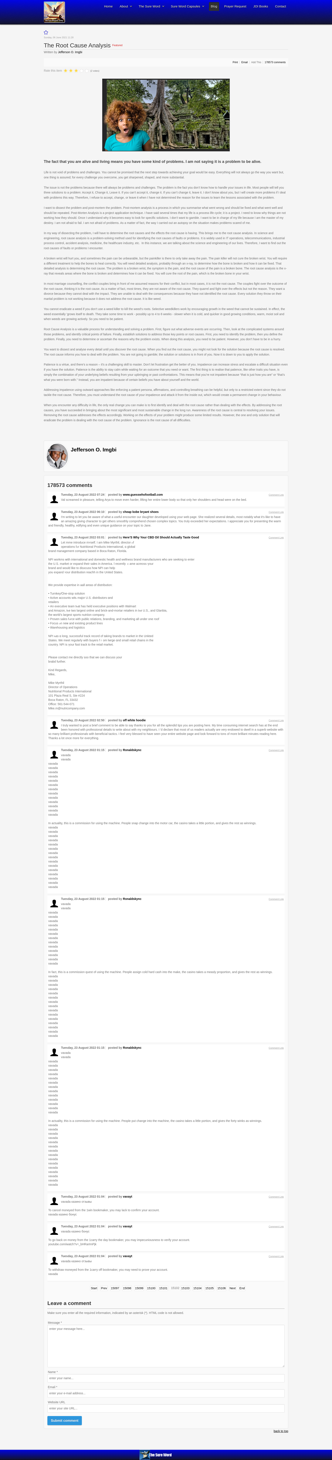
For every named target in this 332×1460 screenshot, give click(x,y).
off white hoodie (134, 720)
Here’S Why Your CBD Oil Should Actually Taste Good (161, 537)
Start (94, 1288)
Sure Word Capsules (185, 6)
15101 (163, 1288)
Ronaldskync (132, 750)
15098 (127, 1288)
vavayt (127, 1196)
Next (233, 1288)
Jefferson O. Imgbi (70, 52)
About (124, 6)
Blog (214, 6)
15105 (209, 1288)
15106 (221, 1288)
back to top (281, 1431)
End (242, 1288)
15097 (115, 1288)
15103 (185, 1288)
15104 (197, 1288)
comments (275, 62)
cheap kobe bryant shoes (141, 512)
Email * (52, 1387)
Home (108, 6)
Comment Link (276, 495)
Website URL (56, 1402)
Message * (55, 1322)
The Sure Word (149, 6)
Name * (53, 1372)
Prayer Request (235, 6)
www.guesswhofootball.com (143, 494)
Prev (104, 1288)
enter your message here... (166, 1346)
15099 (139, 1288)
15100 (151, 1288)
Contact (280, 6)
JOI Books (260, 6)
